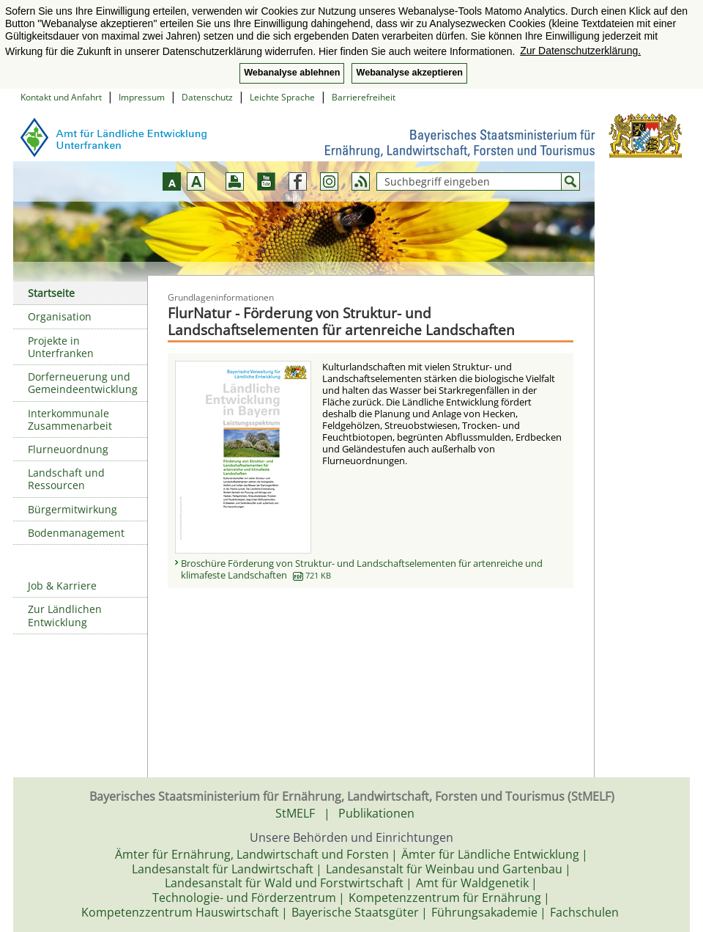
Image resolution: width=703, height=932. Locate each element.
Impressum (142, 97)
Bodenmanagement (76, 533)
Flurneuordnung (68, 449)
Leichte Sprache (282, 97)
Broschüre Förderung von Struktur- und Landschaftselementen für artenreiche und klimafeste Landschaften (362, 569)
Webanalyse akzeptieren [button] (409, 72)
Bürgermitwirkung (72, 509)
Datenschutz (207, 97)
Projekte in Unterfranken (61, 347)
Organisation (60, 316)
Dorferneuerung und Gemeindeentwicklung (83, 383)
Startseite (51, 293)
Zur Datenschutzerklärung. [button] (580, 50)
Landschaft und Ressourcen (66, 479)
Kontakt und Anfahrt (61, 97)
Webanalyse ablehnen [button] (292, 72)
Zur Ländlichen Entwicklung (65, 615)
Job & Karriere (62, 585)
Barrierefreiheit (363, 97)
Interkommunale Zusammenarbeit (70, 419)
